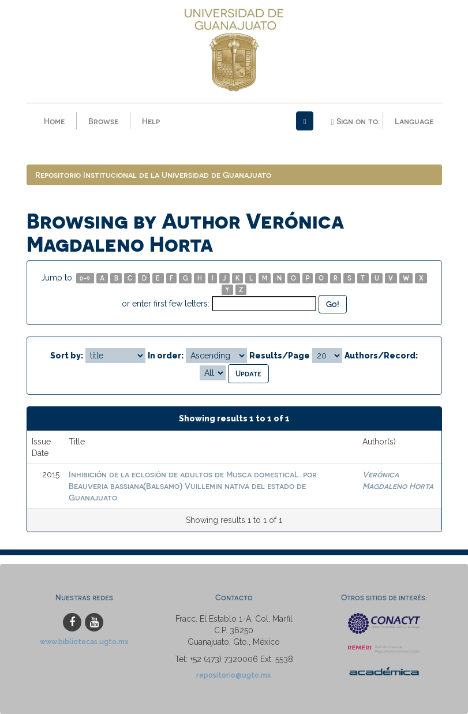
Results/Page (279, 355)
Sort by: (66, 355)
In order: (166, 355)
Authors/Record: (381, 355)
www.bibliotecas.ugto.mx (84, 641)
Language (414, 121)
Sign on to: (355, 121)
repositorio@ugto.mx (233, 675)
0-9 (85, 278)
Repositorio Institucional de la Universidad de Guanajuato (153, 175)
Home (54, 121)
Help (151, 121)
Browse (103, 121)
